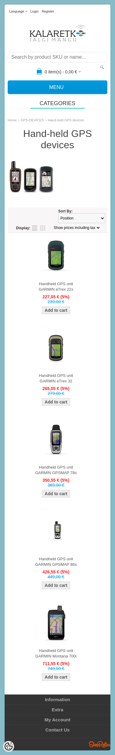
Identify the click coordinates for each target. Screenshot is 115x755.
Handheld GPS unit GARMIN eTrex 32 (56, 378)
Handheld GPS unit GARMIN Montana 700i (55, 653)
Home (12, 120)
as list (34, 228)
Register (48, 11)
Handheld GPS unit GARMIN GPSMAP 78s (56, 470)
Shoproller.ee (99, 744)
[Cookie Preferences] (8, 746)
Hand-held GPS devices (66, 120)
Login (34, 11)
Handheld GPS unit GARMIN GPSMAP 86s (56, 562)
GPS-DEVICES (32, 120)
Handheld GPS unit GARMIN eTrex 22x (56, 287)
